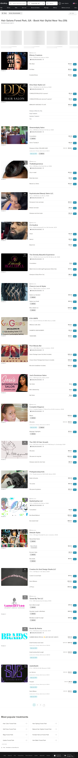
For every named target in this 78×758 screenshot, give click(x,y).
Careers (36, 734)
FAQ (15, 734)
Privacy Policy (21, 734)
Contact (48, 734)
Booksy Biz (42, 734)
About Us (10, 734)
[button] (18, 3)
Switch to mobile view (39, 743)
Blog (5, 734)
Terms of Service (28, 734)
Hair (4, 726)
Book (75, 64)
